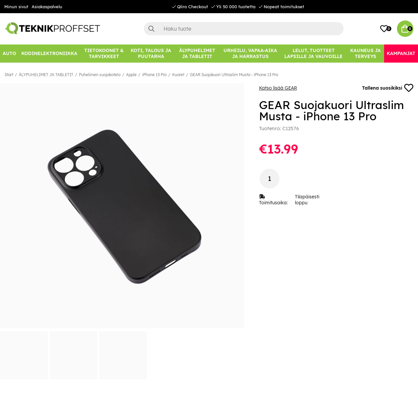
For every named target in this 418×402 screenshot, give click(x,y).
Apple (131, 74)
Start (9, 74)
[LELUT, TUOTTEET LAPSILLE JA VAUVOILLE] (313, 53)
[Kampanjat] (401, 53)
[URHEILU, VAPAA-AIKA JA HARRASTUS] (250, 53)
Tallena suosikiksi (387, 88)
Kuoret (178, 74)
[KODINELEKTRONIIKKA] (49, 53)
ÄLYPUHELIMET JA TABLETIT (46, 74)
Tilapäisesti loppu (307, 200)
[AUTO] (9, 53)
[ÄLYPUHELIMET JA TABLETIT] (197, 53)
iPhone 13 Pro (154, 74)
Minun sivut (16, 6)
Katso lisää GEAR (278, 88)
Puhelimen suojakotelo (99, 74)
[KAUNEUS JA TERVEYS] (365, 53)
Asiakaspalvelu (47, 6)
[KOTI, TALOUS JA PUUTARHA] (151, 53)
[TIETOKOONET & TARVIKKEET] (104, 53)
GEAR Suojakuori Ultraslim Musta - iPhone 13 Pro (234, 74)
